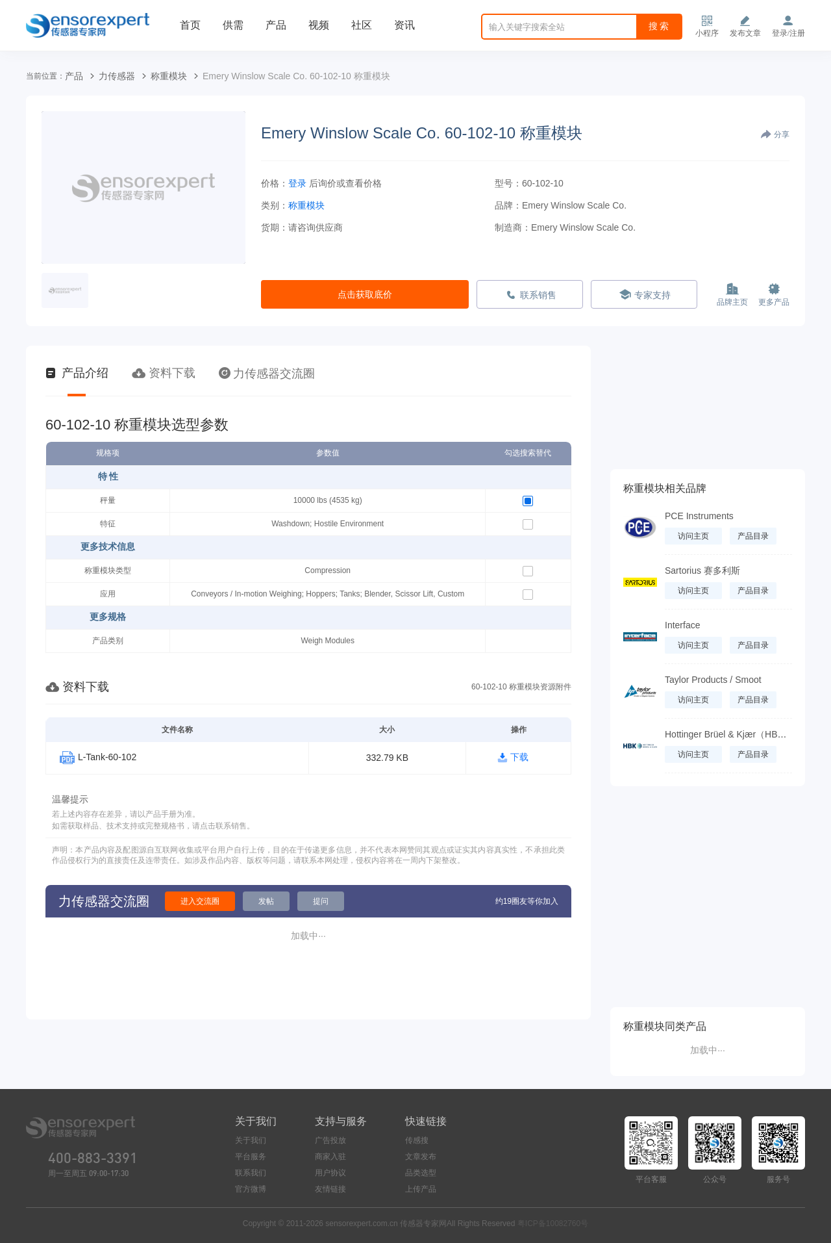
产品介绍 (76, 372)
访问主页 (693, 536)
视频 (318, 25)
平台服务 (250, 1156)
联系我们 (250, 1172)
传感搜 (416, 1140)
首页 (190, 25)
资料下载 (163, 372)
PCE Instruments (699, 516)
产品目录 (753, 536)
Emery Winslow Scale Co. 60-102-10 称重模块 (296, 76)
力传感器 (117, 76)
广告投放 (330, 1140)
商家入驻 (330, 1156)
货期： (274, 227)
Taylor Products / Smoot (713, 679)
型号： (508, 183)
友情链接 (330, 1189)
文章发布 (420, 1156)
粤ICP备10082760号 (552, 1223)
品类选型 (420, 1172)
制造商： (513, 227)
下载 (519, 757)
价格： (274, 183)
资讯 (404, 25)
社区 (361, 25)
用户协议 (330, 1172)
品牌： (508, 205)
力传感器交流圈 (267, 373)
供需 (233, 25)
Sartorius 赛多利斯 (702, 570)
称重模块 (169, 76)
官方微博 (250, 1189)
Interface (682, 625)
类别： (274, 205)
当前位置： (45, 76)
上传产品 (420, 1189)
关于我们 (250, 1140)
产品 (276, 25)
